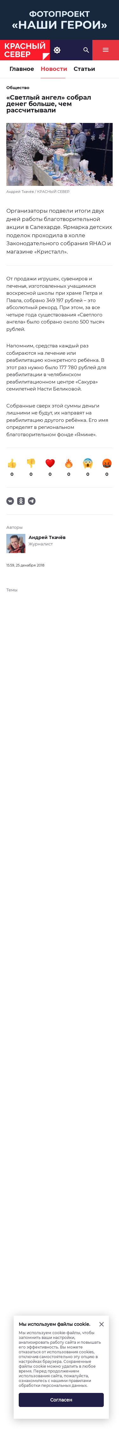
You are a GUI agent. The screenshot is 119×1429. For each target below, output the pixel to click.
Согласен (61, 1400)
